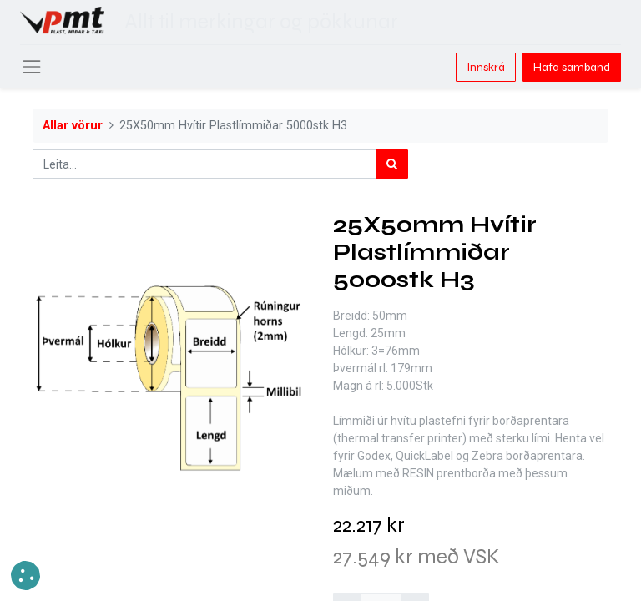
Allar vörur (73, 126)
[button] (25, 575)
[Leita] (392, 164)
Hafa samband (571, 67)
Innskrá (486, 67)
